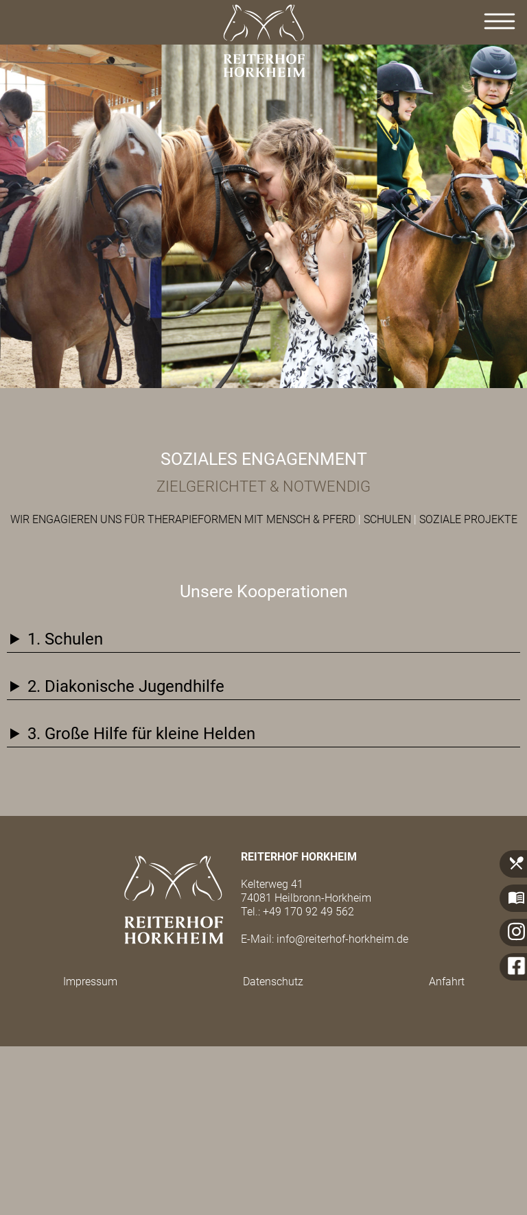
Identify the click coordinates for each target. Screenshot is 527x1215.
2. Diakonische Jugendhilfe (125, 686)
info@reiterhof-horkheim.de (342, 939)
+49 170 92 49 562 (308, 911)
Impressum (90, 981)
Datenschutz (273, 981)
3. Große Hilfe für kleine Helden (141, 733)
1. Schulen (65, 639)
